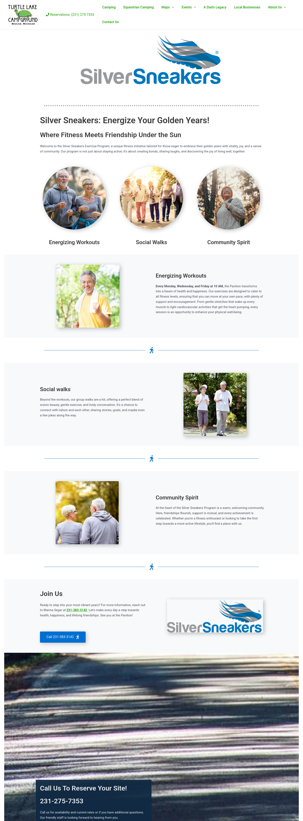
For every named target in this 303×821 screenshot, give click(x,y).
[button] (169, 7)
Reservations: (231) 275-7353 (70, 15)
